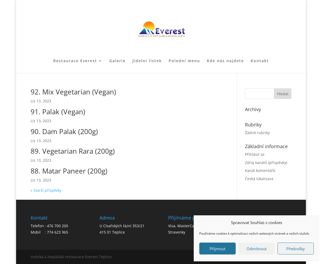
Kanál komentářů (260, 170)
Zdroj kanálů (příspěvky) (266, 162)
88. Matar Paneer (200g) (69, 171)
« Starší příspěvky (46, 190)
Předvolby (295, 248)
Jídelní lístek (147, 61)
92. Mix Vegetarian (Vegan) (73, 92)
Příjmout (217, 248)
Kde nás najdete (225, 61)
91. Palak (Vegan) (58, 111)
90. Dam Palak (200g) (64, 131)
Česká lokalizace (259, 178)
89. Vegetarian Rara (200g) (73, 151)
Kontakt (260, 61)
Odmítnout (257, 248)
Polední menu (184, 61)
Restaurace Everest (75, 61)
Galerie (117, 61)
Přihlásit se (254, 154)
